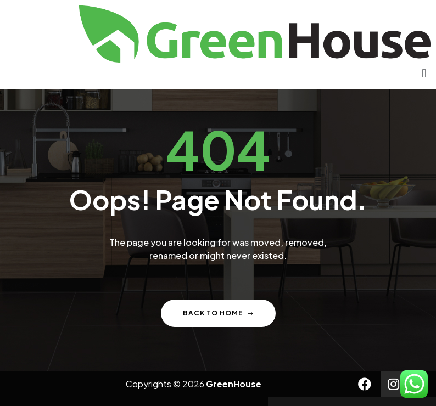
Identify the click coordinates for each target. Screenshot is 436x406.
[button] (424, 73)
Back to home (218, 313)
